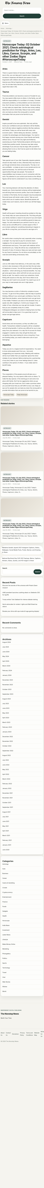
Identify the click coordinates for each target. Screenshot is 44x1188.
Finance (4, 902)
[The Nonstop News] (22, 3)
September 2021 (7, 807)
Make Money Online (8, 944)
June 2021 (5, 821)
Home (2, 28)
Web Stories (6, 982)
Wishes (4, 986)
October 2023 (6, 689)
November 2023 (7, 684)
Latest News (6, 935)
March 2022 (6, 779)
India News (6, 925)
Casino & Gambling (8, 883)
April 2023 (5, 718)
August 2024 (6, 642)
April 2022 (5, 774)
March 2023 (6, 722)
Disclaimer (15, 1034)
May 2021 (5, 826)
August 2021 (6, 812)
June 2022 (5, 765)
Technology (6, 968)
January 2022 (6, 788)
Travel (4, 972)
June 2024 (5, 652)
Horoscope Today (8, 394)
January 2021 (6, 845)
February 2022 (7, 783)
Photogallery (6, 953)
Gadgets (5, 911)
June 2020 (5, 850)
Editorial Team (18, 62)
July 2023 (5, 703)
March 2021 (6, 835)
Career (4, 878)
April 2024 (5, 661)
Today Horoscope (22, 394)
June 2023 (5, 708)
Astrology (9, 28)
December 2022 (7, 736)
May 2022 (5, 769)
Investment (5, 930)
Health (4, 916)
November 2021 (7, 798)
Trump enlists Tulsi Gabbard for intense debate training (20, 599)
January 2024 (6, 675)
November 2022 (7, 741)
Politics (4, 958)
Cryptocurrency (7, 892)
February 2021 (7, 840)
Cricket (4, 888)
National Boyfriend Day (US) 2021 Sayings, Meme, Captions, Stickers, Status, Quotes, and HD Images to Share (21, 559)
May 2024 (5, 656)
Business (5, 873)
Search (22, 16)
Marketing (5, 949)
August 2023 (6, 699)
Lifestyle (5, 939)
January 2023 (6, 732)
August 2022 (6, 755)
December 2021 (7, 793)
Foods (4, 906)
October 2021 (6, 802)
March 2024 (6, 666)
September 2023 (7, 694)
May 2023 (5, 713)
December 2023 (7, 680)
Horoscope (5, 920)
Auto (3, 869)
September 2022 (7, 751)
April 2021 (5, 831)
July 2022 (5, 760)
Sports (4, 963)
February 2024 (7, 670)
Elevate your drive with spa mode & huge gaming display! (20, 611)
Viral (3, 977)
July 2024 (5, 647)
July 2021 (5, 817)
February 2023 (7, 727)
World (4, 991)
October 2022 (6, 746)
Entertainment (6, 897)
